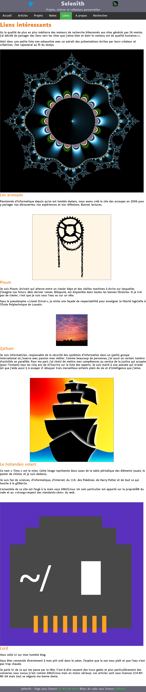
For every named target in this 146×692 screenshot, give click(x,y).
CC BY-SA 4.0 (67, 689)
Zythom (7, 349)
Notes (52, 15)
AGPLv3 (120, 689)
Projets (38, 15)
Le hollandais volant (18, 464)
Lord (4, 648)
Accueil (7, 15)
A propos (81, 15)
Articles (23, 15)
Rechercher (100, 15)
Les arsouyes (11, 195)
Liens (66, 15)
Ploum (5, 283)
